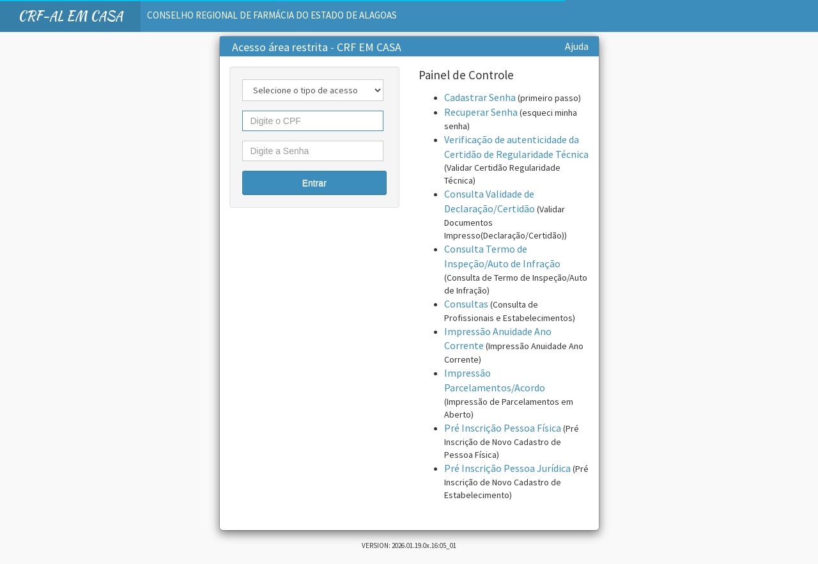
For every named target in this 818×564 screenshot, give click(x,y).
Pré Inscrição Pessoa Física (502, 427)
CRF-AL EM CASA (70, 15)
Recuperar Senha (481, 112)
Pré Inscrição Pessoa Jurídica (507, 468)
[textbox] (313, 121)
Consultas (466, 303)
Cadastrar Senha (480, 97)
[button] (314, 183)
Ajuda (577, 46)
